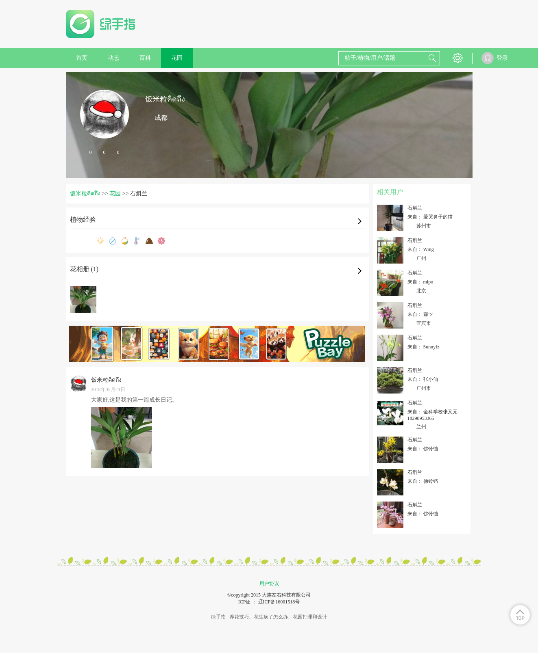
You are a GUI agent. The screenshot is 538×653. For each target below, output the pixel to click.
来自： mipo (420, 282)
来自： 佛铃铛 (422, 449)
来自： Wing (420, 249)
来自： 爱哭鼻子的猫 (430, 217)
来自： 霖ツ (420, 314)
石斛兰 (414, 208)
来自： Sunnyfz (423, 347)
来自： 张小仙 (422, 379)
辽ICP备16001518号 (279, 602)
